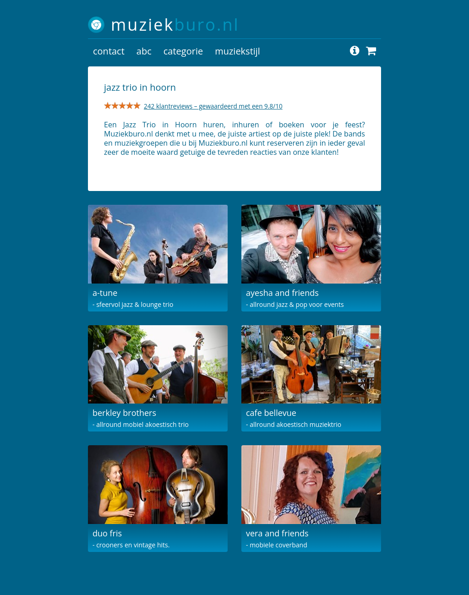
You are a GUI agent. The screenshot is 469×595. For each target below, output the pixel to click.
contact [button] (109, 51)
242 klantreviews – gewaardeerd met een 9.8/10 (213, 106)
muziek (175, 24)
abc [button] (144, 51)
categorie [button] (183, 51)
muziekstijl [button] (237, 51)
